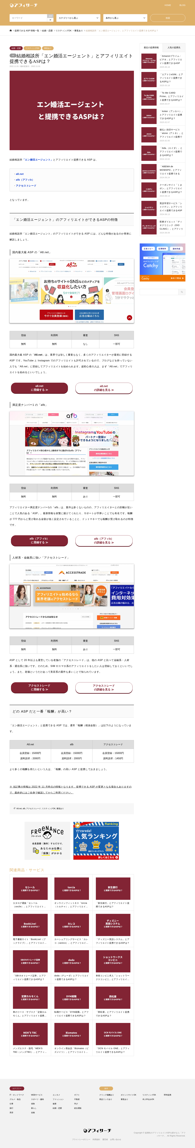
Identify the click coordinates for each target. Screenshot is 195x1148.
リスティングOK (32, 48)
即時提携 (167, 1095)
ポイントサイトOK (128, 1095)
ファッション (58, 1099)
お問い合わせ (115, 1139)
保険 (33, 1104)
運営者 (105, 1139)
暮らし (34, 1108)
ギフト (77, 1095)
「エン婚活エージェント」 (37, 159)
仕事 (11, 1104)
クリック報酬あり (106, 1095)
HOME (168, 5)
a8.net (20, 174)
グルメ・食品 (15, 1099)
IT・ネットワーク (17, 1095)
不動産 (77, 1099)
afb (24, 808)
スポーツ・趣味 (37, 1099)
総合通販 (78, 1108)
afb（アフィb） (25, 179)
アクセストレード (26, 185)
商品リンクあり (105, 1099)
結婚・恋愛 (16, 48)
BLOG (183, 5)
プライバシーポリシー (81, 1139)
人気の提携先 (174, 47)
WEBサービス (37, 1095)
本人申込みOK (148, 1099)
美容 (11, 1112)
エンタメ (56, 1095)
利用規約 (96, 1139)
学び (76, 1104)
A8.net (19, 808)
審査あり (47, 48)
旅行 (11, 1108)
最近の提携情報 (151, 47)
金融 (33, 1112)
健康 (54, 1104)
